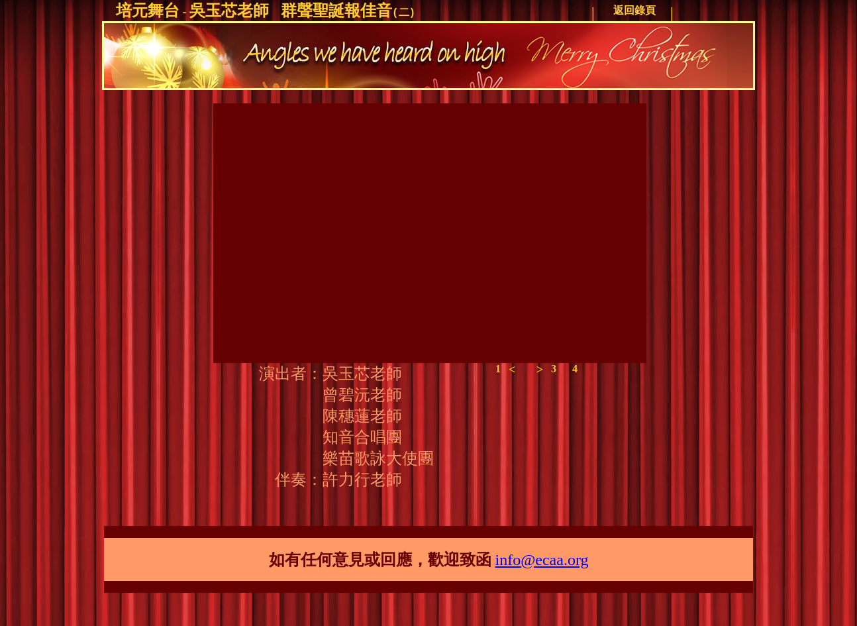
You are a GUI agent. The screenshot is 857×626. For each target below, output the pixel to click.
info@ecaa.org (542, 559)
